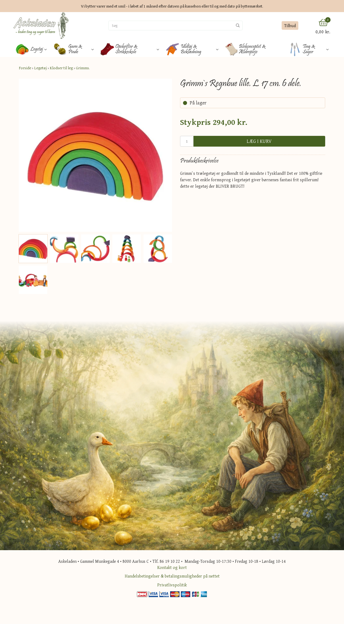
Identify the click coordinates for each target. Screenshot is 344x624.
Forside (25, 68)
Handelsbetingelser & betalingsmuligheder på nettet (172, 576)
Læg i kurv (259, 141)
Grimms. (83, 68)
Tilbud (290, 25)
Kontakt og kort (172, 567)
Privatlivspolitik (172, 585)
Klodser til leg (61, 68)
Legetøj (40, 68)
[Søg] (171, 25)
